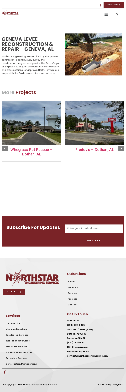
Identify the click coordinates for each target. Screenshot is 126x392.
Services (72, 293)
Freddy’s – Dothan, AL (94, 149)
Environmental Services (19, 352)
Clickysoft (117, 384)
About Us (73, 287)
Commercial (13, 323)
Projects (72, 298)
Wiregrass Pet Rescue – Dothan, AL (31, 151)
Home (71, 281)
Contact (72, 304)
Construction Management (21, 363)
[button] (106, 14)
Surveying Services (16, 358)
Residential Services (17, 334)
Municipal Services (16, 329)
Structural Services (16, 346)
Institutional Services (18, 340)
